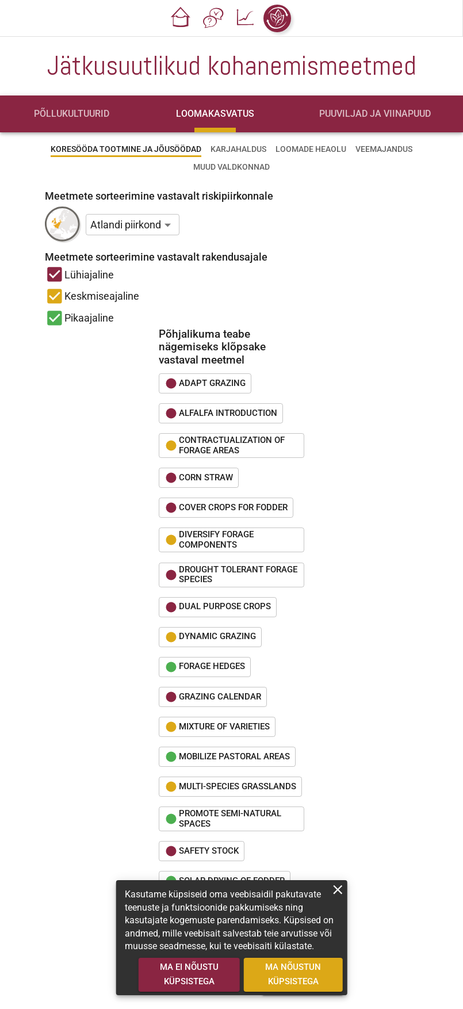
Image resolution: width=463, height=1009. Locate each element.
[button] (180, 18)
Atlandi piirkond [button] (125, 225)
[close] (337, 889)
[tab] (72, 113)
